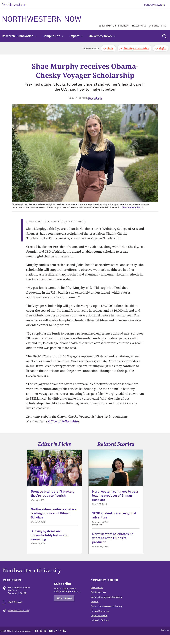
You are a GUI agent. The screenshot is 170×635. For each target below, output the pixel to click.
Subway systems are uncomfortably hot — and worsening (49, 535)
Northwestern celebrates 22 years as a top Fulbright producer (112, 538)
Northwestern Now (41, 19)
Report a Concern (99, 616)
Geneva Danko (95, 98)
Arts (110, 48)
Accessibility (97, 588)
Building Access (98, 592)
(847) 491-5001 (15, 602)
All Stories (140, 26)
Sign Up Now (64, 598)
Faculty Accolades (136, 48)
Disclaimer (165, 630)
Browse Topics (159, 26)
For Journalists (154, 5)
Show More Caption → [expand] (132, 207)
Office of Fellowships (63, 421)
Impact (76, 36)
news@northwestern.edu (18, 611)
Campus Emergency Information (106, 597)
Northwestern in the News (115, 26)
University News (102, 36)
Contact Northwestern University (106, 606)
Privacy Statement (100, 611)
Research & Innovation (19, 36)
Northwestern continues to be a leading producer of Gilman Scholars (53, 513)
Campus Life (53, 36)
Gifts (162, 48)
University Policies (100, 620)
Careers (94, 602)
